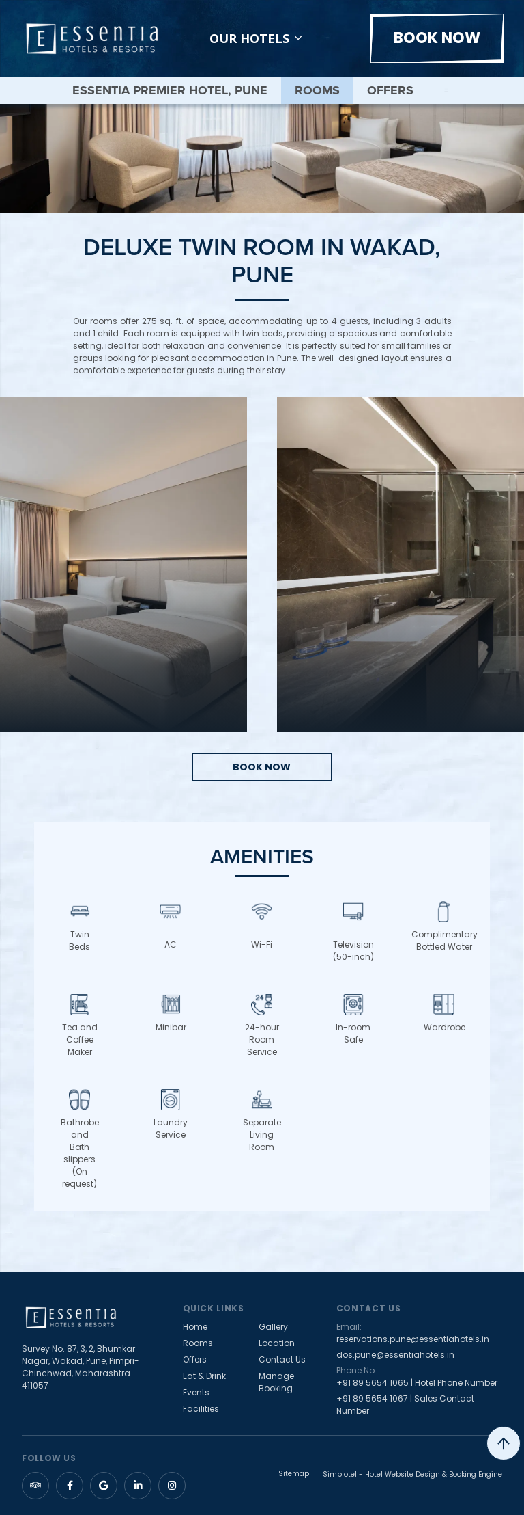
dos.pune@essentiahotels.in (395, 1354)
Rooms (317, 90)
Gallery (273, 1326)
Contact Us (282, 1359)
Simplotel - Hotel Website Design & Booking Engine (412, 1474)
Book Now (437, 38)
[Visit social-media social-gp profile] (103, 1485)
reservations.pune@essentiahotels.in (412, 1339)
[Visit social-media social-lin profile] (137, 1485)
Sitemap (293, 1474)
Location (277, 1343)
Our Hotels (255, 38)
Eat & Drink (204, 1376)
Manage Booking (276, 1382)
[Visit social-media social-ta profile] (35, 1485)
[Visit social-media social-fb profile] (69, 1485)
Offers (390, 90)
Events (196, 1392)
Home (195, 1326)
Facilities (201, 1409)
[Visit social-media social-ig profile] (172, 1485)
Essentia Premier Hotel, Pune (169, 90)
